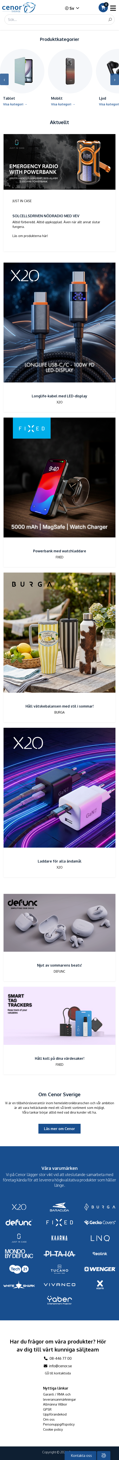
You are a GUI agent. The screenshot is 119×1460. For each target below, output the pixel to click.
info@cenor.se (58, 1365)
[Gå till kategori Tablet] (22, 79)
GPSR (47, 1409)
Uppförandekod (55, 1414)
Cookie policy (53, 1429)
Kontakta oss (81, 1455)
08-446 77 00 (57, 1358)
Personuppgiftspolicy (59, 1424)
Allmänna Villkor (55, 1404)
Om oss (49, 1419)
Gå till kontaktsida (58, 1373)
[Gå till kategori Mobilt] (70, 79)
